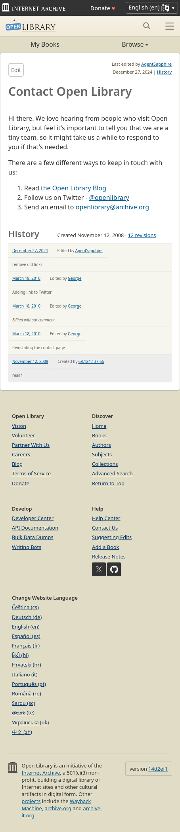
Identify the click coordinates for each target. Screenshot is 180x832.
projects (30, 801)
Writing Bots (26, 547)
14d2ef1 (158, 768)
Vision (19, 425)
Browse (119, 44)
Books (99, 435)
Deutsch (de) (27, 617)
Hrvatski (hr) (26, 664)
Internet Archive (40, 772)
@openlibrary (109, 197)
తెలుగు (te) (23, 712)
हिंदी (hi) (20, 655)
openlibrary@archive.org (112, 207)
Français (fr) (26, 645)
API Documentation (35, 527)
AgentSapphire (156, 64)
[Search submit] (146, 25)
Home (99, 425)
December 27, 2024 (30, 250)
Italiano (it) (25, 674)
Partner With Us (31, 444)
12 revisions (142, 235)
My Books (45, 44)
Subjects (102, 454)
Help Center (106, 518)
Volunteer (23, 435)
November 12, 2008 (30, 361)
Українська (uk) (30, 722)
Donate (102, 8)
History (164, 72)
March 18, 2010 (26, 278)
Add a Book (105, 547)
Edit (16, 70)
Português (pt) (29, 684)
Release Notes (109, 556)
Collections (105, 463)
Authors (101, 444)
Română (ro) (26, 693)
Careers (21, 454)
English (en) (26, 626)
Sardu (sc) (23, 703)
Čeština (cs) (25, 607)
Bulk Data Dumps (33, 537)
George (74, 278)
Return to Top (108, 483)
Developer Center (33, 518)
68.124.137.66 (91, 361)
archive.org (57, 808)
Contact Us (105, 527)
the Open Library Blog (73, 188)
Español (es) (26, 636)
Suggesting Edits (112, 537)
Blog (17, 463)
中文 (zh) (22, 731)
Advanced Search (112, 473)
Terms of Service (31, 473)
